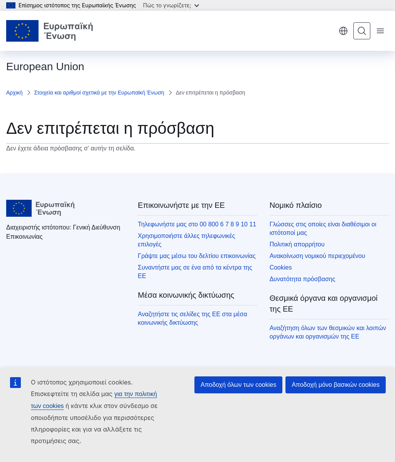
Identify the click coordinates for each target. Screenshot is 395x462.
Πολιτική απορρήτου (297, 244)
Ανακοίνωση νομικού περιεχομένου (317, 256)
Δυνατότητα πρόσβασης (303, 279)
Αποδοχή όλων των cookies (238, 384)
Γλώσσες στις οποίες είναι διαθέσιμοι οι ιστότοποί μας (323, 228)
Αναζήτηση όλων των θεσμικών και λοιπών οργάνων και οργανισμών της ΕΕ (328, 332)
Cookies (281, 267)
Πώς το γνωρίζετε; (171, 5)
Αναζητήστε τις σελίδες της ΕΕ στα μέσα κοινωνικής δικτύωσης (192, 318)
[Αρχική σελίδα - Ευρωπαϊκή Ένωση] (49, 31)
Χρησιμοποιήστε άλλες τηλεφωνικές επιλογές (186, 240)
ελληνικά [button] (343, 30)
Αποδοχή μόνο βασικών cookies (336, 384)
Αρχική (14, 92)
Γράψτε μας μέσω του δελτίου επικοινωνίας (196, 256)
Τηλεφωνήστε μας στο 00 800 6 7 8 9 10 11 (197, 224)
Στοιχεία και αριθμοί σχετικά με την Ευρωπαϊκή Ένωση (99, 92)
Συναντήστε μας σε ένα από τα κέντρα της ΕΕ (195, 271)
